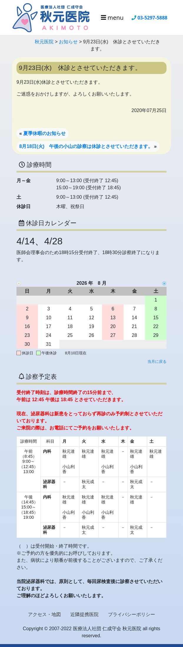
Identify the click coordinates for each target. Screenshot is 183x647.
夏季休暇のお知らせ (44, 133)
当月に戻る (157, 361)
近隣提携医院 (84, 614)
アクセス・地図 (44, 614)
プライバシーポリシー (131, 614)
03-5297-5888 (152, 17)
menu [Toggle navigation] (112, 18)
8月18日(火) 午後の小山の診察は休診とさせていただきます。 (86, 146)
